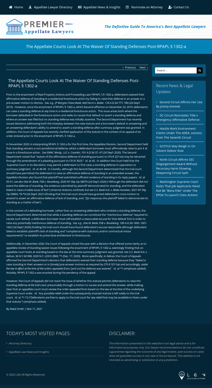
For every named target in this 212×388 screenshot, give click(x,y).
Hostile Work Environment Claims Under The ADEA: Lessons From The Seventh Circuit (179, 133)
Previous (130, 67)
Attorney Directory (20, 343)
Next (143, 67)
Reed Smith (17, 309)
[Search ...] (176, 70)
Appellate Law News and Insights (29, 352)
